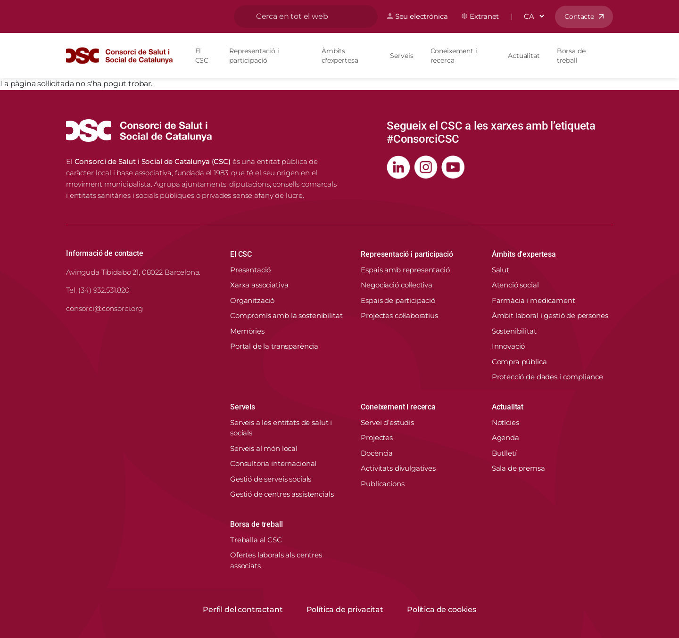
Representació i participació (254, 56)
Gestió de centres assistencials (281, 494)
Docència (377, 453)
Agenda (505, 437)
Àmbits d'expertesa (340, 56)
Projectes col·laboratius (399, 315)
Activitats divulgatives (398, 468)
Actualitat (524, 55)
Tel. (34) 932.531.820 (98, 290)
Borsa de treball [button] (256, 524)
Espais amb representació (405, 269)
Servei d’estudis (387, 422)
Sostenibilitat (514, 331)
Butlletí (504, 453)
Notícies (505, 422)
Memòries (247, 331)
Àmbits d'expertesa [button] (524, 254)
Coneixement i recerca (454, 56)
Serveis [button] (242, 406)
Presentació (250, 269)
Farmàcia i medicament (533, 300)
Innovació (508, 346)
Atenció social (515, 284)
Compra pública (519, 361)
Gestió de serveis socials (270, 478)
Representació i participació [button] (407, 254)
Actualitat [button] (507, 406)
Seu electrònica (421, 16)
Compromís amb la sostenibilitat (286, 315)
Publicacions (382, 483)
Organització (252, 300)
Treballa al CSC (256, 539)
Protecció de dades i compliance (547, 376)
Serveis (401, 55)
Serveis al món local (264, 448)
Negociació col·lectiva (396, 284)
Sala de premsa (518, 468)
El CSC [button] (241, 254)
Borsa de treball (571, 56)
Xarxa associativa (259, 284)
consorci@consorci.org (104, 308)
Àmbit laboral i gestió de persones (550, 315)
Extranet (484, 16)
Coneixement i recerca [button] (398, 406)
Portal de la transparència (274, 346)
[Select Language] (534, 16)
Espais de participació (398, 300)
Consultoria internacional (273, 463)
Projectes (377, 437)
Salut (500, 269)
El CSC (202, 56)
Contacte (579, 16)
